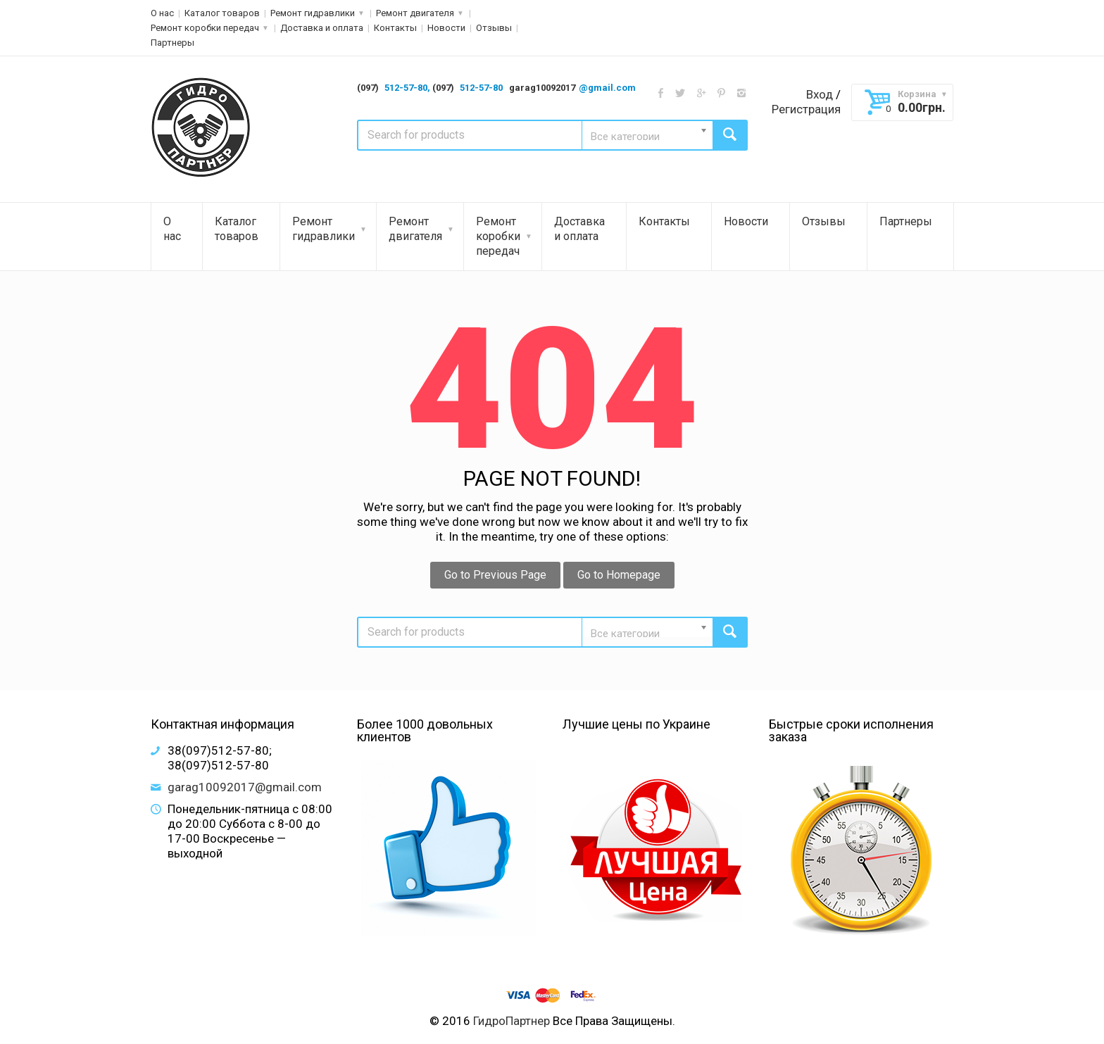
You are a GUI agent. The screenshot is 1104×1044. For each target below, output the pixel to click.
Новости (446, 28)
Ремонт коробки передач (205, 28)
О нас (162, 13)
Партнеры (172, 42)
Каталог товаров (222, 13)
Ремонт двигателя (415, 13)
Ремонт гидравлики (312, 13)
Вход (819, 94)
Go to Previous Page (495, 574)
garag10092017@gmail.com (245, 787)
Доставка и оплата (321, 28)
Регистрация (806, 109)
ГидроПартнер (511, 1021)
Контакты (395, 28)
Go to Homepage (618, 574)
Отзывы (494, 28)
